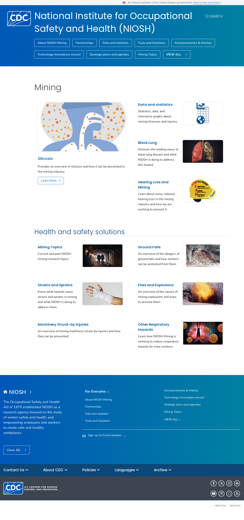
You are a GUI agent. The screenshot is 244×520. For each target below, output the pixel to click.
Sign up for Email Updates (104, 441)
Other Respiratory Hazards (150, 328)
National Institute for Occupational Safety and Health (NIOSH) (113, 22)
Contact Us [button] (15, 475)
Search (216, 16)
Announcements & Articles (193, 43)
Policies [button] (91, 475)
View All (14, 455)
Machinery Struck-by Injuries (63, 325)
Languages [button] (127, 475)
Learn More (49, 179)
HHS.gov (220, 511)
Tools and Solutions (151, 43)
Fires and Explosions (152, 285)
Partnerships (84, 43)
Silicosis (45, 156)
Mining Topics (147, 54)
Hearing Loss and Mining (150, 184)
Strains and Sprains (55, 285)
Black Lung (144, 141)
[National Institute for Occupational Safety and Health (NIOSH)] (33, 398)
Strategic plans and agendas (109, 54)
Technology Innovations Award (59, 54)
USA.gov (235, 511)
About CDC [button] (55, 475)
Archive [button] (163, 475)
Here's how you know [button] (208, 2)
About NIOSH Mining (52, 43)
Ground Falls (146, 246)
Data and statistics (116, 43)
